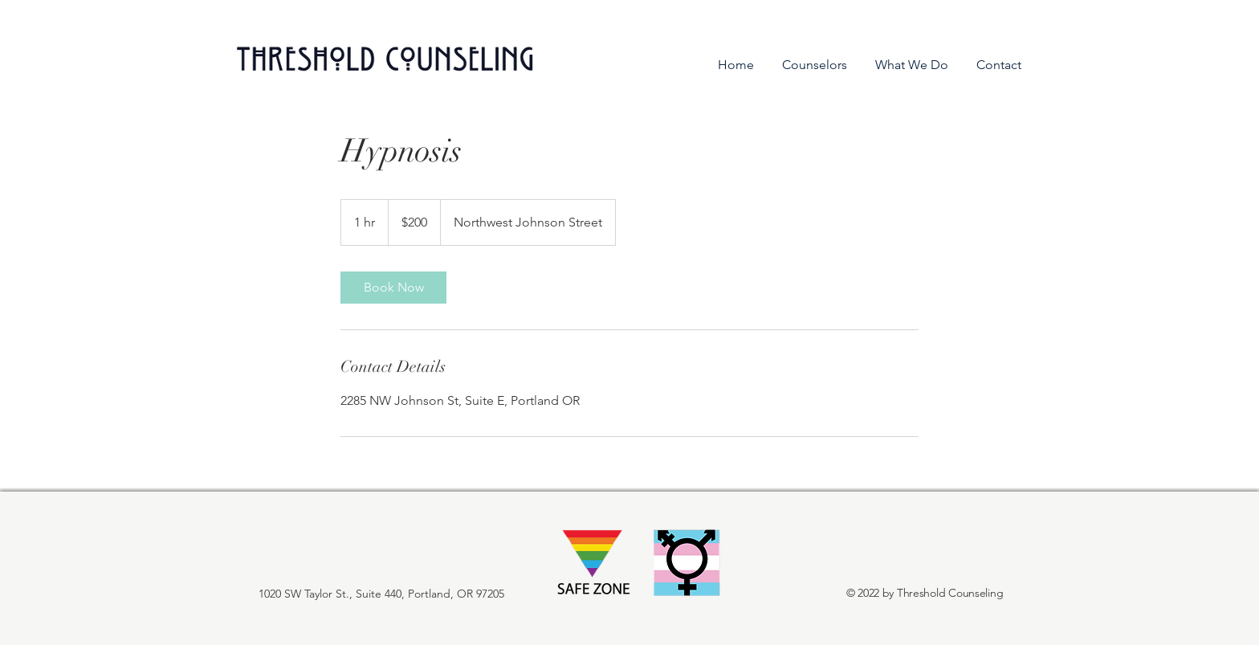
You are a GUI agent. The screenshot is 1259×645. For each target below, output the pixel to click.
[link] (393, 287)
